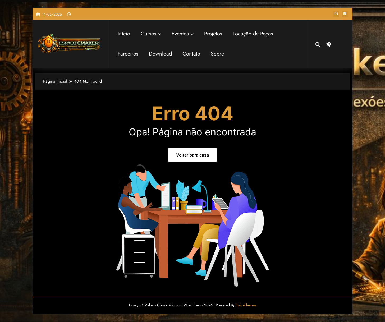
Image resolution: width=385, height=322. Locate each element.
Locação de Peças (253, 34)
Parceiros (128, 54)
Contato (191, 54)
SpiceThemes (246, 305)
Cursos (151, 34)
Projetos (213, 34)
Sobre (217, 54)
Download (160, 54)
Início (124, 34)
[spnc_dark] (328, 44)
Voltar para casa (192, 155)
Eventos (183, 34)
